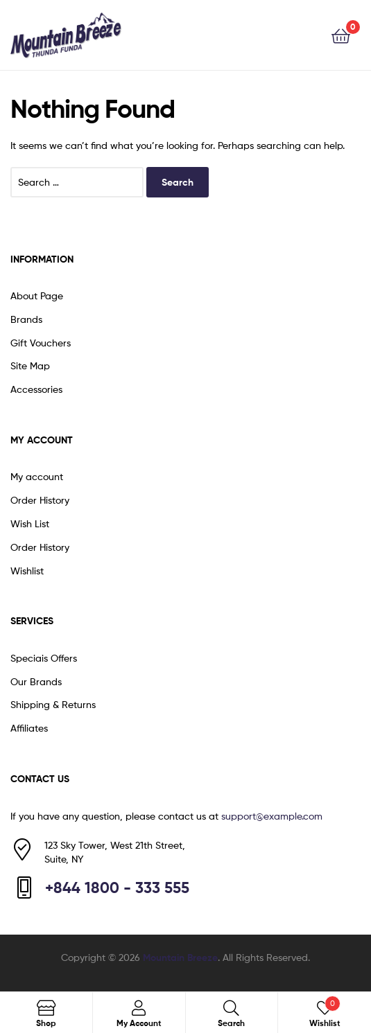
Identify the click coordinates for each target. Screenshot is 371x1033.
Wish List (29, 523)
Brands (26, 319)
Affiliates (29, 728)
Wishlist (27, 570)
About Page (36, 295)
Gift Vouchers (40, 342)
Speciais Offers (43, 658)
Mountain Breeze (180, 957)
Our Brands (36, 681)
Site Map (30, 365)
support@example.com (271, 816)
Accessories (36, 389)
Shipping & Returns (53, 704)
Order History (39, 500)
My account (36, 476)
